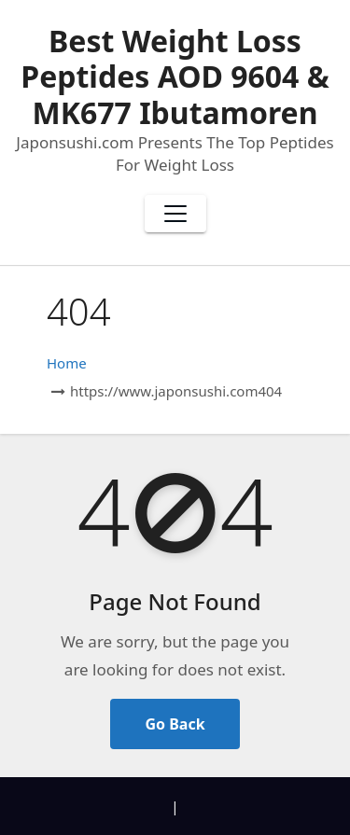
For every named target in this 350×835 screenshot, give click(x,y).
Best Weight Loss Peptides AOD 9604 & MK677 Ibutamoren (175, 76)
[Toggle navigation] (175, 213)
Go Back (174, 724)
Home (67, 363)
